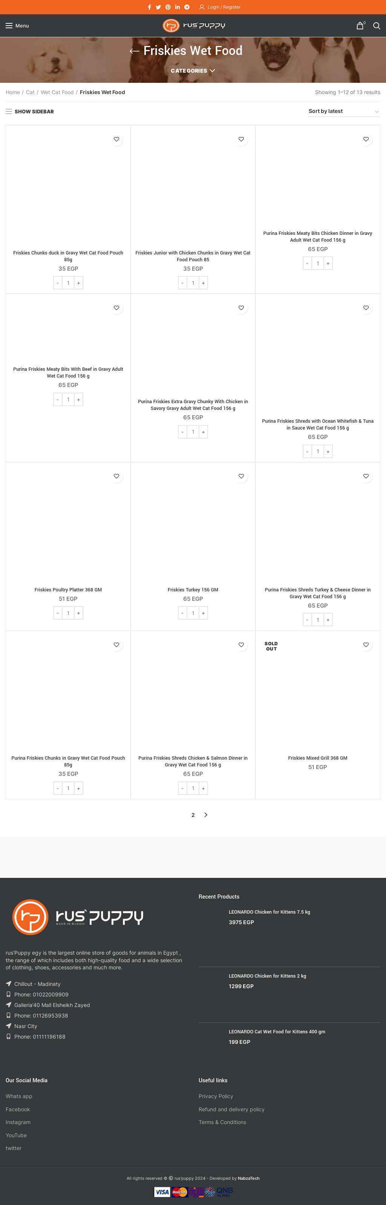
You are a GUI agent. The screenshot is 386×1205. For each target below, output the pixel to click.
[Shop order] (344, 112)
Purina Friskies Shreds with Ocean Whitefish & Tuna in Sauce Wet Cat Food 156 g (318, 424)
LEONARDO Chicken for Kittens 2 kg (267, 976)
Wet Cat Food (57, 92)
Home (13, 92)
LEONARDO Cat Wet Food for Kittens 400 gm (277, 1031)
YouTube (16, 1135)
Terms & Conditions (222, 1122)
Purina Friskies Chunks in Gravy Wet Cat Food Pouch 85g (68, 761)
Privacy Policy (216, 1096)
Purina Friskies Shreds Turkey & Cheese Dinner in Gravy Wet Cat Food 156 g (318, 593)
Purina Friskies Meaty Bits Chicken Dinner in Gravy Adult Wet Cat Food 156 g (317, 237)
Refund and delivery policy (232, 1109)
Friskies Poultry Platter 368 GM (68, 590)
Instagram (18, 1122)
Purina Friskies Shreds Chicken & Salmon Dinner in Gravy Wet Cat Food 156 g (193, 761)
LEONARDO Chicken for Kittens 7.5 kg (269, 912)
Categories (189, 70)
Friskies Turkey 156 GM (193, 590)
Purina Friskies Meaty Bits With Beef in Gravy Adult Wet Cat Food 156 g (68, 372)
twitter (13, 1148)
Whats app (19, 1096)
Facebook (18, 1109)
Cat (30, 92)
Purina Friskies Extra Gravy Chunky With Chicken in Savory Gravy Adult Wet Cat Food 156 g (193, 405)
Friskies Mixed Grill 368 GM (318, 758)
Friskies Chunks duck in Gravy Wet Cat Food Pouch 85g (68, 256)
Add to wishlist (116, 139)
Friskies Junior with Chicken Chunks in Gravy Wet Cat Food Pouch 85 (192, 256)
